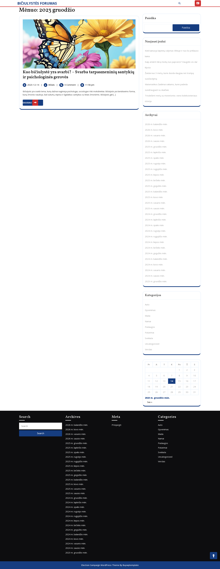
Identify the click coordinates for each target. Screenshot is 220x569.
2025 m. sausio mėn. (155, 208)
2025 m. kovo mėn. (154, 197)
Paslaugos (150, 327)
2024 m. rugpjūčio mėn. (156, 236)
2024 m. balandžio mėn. (156, 258)
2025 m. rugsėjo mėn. (155, 163)
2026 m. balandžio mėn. (156, 124)
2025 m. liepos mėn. (154, 174)
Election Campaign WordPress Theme (100, 565)
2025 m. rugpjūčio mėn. (156, 169)
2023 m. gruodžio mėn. (156, 281)
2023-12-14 (33, 84)
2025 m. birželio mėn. (155, 180)
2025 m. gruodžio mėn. (156, 146)
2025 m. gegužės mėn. (156, 186)
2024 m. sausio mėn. (155, 275)
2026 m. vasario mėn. (155, 135)
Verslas (148, 349)
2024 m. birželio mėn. (155, 247)
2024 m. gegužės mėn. (156, 253)
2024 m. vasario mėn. (155, 270)
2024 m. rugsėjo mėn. (155, 230)
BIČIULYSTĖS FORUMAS (37, 3)
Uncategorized (152, 343)
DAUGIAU (33, 103)
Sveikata (149, 338)
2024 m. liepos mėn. (154, 242)
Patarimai (149, 332)
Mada (147, 315)
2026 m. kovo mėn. (154, 129)
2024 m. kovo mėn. (154, 264)
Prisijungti (116, 424)
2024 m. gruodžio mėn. (156, 214)
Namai (148, 321)
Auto (147, 304)
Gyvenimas (150, 310)
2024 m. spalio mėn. (154, 225)
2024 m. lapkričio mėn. (155, 219)
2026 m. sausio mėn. (155, 141)
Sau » (149, 402)
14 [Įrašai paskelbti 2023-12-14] (171, 381)
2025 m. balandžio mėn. (156, 191)
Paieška (150, 18)
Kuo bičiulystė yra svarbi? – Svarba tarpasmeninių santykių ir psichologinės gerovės (78, 74)
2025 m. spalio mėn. (154, 157)
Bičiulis (51, 84)
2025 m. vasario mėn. (155, 202)
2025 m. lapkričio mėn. (155, 152)
